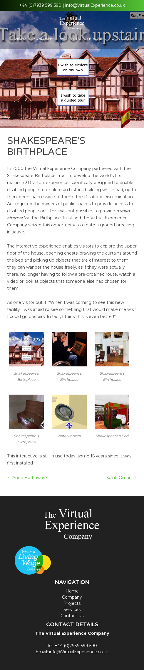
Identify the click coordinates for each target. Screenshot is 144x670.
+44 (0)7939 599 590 (40, 5)
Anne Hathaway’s (27, 477)
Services (95, 38)
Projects (70, 38)
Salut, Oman (121, 477)
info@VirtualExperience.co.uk (95, 5)
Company (43, 38)
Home (21, 38)
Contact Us (123, 38)
